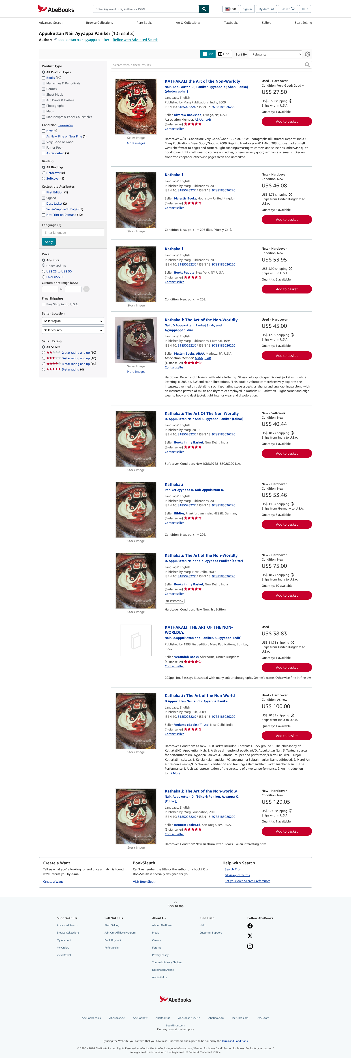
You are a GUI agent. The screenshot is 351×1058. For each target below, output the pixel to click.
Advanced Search (50, 22)
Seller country (53, 330)
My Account (266, 9)
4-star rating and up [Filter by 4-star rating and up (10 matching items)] (71, 364)
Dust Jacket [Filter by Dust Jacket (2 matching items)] (54, 204)
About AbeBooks (162, 925)
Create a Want (53, 882)
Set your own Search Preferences (247, 881)
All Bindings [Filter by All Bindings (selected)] (53, 167)
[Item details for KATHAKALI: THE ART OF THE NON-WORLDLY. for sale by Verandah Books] (136, 641)
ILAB (208, 119)
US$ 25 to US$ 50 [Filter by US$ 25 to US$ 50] (57, 271)
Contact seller (174, 129)
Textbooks (231, 22)
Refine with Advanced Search (135, 39)
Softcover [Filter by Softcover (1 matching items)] (53, 178)
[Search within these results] (211, 65)
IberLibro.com (240, 1018)
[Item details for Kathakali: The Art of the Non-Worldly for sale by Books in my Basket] (136, 581)
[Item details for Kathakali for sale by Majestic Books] (136, 200)
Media (155, 932)
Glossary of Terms (237, 875)
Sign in (247, 9)
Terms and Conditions (235, 1041)
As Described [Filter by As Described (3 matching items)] (55, 153)
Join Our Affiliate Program (120, 932)
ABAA (199, 119)
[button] (307, 64)
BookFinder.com (175, 1027)
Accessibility (159, 977)
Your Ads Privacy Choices (167, 962)
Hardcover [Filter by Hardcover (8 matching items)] (53, 173)
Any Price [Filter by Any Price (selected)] (51, 260)
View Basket (64, 955)
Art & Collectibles (188, 22)
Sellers (266, 22)
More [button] (176, 773)
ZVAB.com (263, 1018)
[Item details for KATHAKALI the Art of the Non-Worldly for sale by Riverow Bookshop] (136, 107)
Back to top (176, 906)
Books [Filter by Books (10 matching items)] (51, 77)
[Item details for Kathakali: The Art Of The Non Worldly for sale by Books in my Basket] (136, 439)
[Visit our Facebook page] (268, 926)
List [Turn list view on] (208, 54)
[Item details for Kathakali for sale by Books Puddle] (136, 274)
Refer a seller (112, 947)
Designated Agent (163, 970)
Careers (156, 940)
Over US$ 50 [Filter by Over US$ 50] (53, 277)
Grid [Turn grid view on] (223, 54)
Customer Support (211, 932)
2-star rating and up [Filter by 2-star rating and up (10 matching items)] (71, 353)
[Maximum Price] (73, 289)
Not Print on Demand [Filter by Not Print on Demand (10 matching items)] (62, 215)
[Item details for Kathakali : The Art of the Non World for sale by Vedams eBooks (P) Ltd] (136, 721)
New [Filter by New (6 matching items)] (49, 131)
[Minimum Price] (50, 289)
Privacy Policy (160, 955)
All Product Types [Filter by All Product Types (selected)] (57, 72)
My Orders (63, 947)
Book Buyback (113, 940)
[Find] (204, 9)
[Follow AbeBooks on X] (268, 936)
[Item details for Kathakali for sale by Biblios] (136, 510)
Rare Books (144, 22)
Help (305, 9)
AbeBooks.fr (140, 1018)
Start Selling (303, 22)
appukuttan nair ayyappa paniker (83, 39)
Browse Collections (99, 22)
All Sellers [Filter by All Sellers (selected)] (53, 347)
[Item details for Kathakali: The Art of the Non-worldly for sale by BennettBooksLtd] (136, 816)
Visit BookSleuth (144, 882)
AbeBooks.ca (216, 1018)
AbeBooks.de (117, 1018)
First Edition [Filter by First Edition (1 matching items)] (55, 192)
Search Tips (233, 869)
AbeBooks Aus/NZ (189, 1018)
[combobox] (146, 9)
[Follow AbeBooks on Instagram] (268, 946)
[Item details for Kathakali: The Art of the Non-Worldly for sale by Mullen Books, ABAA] (136, 340)
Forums (156, 947)
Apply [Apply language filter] (49, 242)
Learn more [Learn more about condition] (65, 125)
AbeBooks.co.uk (91, 1018)
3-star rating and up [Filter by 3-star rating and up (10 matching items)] (71, 358)
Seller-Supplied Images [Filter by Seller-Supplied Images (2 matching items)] (62, 209)
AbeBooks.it (163, 1018)
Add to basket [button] (287, 121)
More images (136, 143)
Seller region (52, 321)
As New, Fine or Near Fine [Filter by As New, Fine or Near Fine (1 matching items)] (64, 136)
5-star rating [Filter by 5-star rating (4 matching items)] (65, 369)
